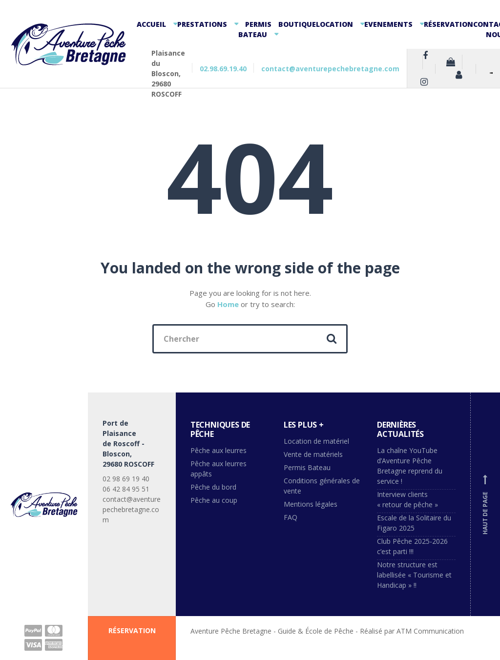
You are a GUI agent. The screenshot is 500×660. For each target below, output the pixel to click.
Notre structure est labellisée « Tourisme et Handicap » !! (414, 575)
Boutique (297, 24)
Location (334, 24)
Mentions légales (310, 504)
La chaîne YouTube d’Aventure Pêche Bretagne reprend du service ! (409, 466)
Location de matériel (316, 441)
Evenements (388, 24)
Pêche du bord (213, 487)
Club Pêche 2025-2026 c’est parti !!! (412, 546)
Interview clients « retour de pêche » (407, 499)
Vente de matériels (313, 454)
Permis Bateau (254, 29)
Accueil (151, 24)
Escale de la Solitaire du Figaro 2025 (414, 523)
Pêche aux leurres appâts (218, 468)
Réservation (448, 24)
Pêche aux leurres (218, 450)
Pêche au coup (214, 500)
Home (228, 304)
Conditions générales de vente (322, 485)
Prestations (202, 24)
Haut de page (485, 504)
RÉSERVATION (132, 630)
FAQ (290, 517)
